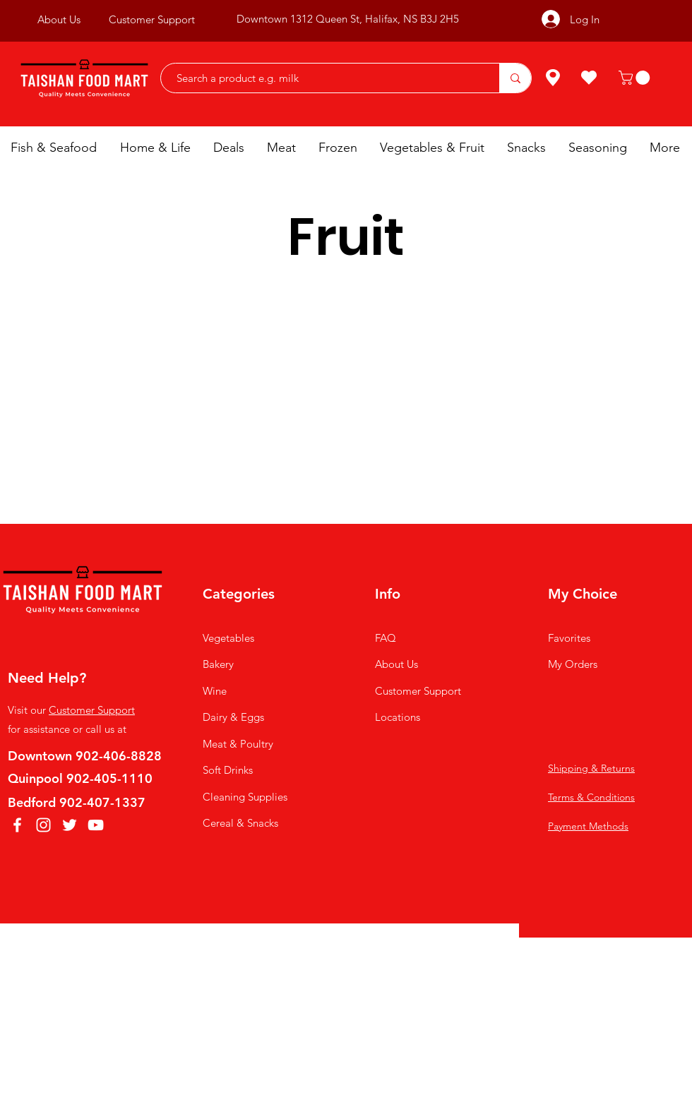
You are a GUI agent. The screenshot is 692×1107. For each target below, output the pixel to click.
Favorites (569, 638)
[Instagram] (43, 824)
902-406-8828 (119, 756)
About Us (396, 664)
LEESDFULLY (461, 961)
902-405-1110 (109, 778)
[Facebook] (17, 824)
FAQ (385, 638)
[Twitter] (69, 824)
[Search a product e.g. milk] (323, 78)
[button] (636, 78)
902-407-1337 (102, 802)
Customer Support (92, 710)
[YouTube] (95, 824)
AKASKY (350, 961)
